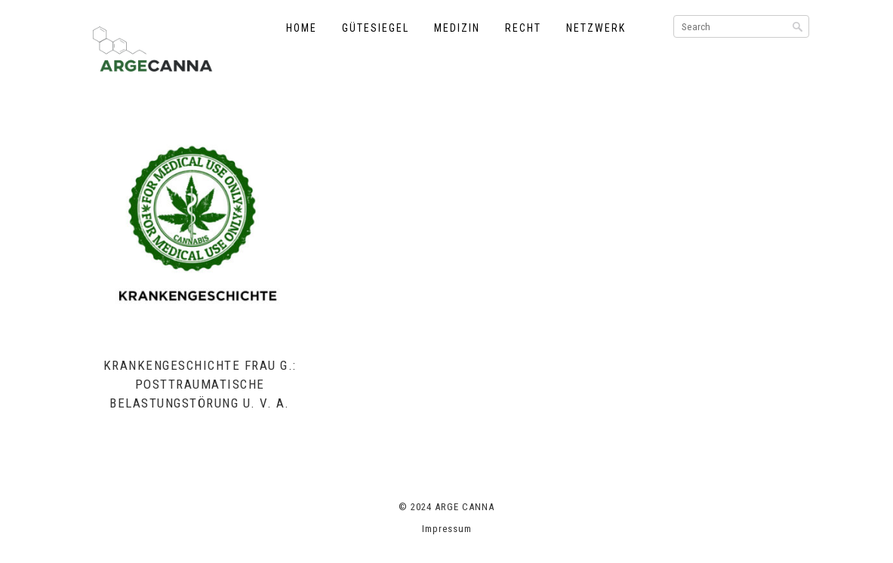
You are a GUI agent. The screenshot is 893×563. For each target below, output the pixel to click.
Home (301, 28)
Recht (523, 28)
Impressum (447, 528)
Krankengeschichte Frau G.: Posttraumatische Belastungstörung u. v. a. (200, 384)
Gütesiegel (375, 28)
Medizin (457, 28)
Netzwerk (596, 28)
